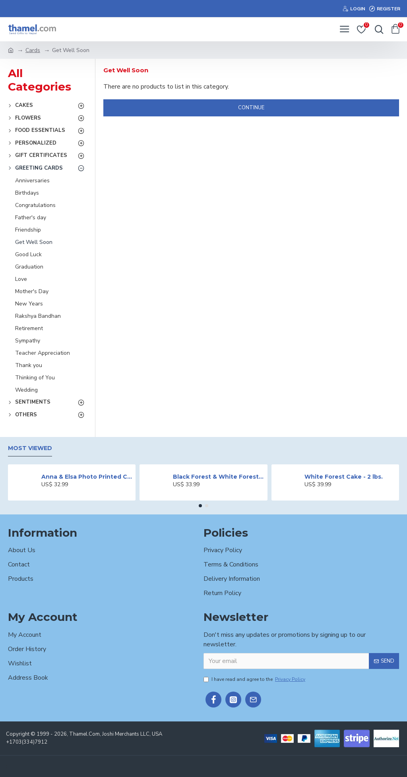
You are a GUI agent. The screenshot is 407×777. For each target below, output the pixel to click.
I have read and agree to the (255, 679)
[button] (200, 505)
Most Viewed (30, 448)
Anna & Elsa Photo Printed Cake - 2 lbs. (87, 476)
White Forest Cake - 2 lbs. (343, 476)
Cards (32, 50)
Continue (251, 107)
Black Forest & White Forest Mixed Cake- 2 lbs (218, 476)
